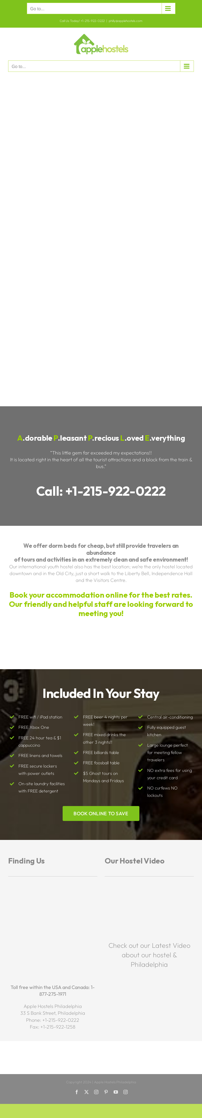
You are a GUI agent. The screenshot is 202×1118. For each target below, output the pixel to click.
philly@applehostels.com (125, 21)
